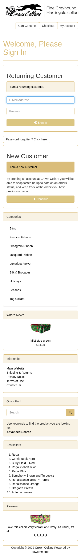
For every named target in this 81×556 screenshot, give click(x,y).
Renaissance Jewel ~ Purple (30, 479)
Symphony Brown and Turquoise (33, 475)
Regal (16, 454)
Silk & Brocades (20, 272)
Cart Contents (27, 25)
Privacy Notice (16, 376)
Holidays (15, 281)
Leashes (15, 290)
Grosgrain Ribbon (21, 246)
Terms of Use (15, 381)
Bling (13, 228)
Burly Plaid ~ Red (23, 463)
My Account (67, 25)
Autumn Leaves (22, 492)
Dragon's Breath (22, 488)
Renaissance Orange (26, 484)
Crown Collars (44, 547)
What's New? (15, 315)
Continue (40, 199)
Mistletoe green (41, 340)
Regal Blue (19, 471)
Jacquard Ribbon (21, 255)
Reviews (12, 506)
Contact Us (14, 385)
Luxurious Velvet (20, 263)
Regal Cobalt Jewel (24, 467)
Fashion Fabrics (20, 237)
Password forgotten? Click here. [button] (27, 139)
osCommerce (40, 551)
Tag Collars (17, 299)
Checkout (48, 25)
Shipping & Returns (19, 372)
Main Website (15, 368)
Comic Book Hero (23, 458)
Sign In (40, 122)
